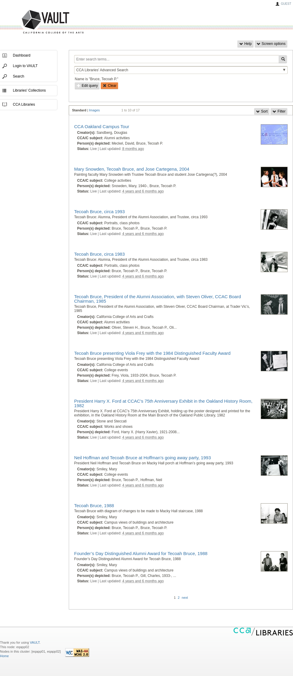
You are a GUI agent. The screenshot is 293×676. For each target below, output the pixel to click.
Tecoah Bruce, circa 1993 (99, 211)
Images (94, 110)
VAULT (30, 22)
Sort (262, 111)
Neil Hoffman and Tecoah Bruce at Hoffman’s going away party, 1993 (142, 457)
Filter (279, 111)
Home (4, 656)
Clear (109, 86)
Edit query (87, 86)
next (185, 597)
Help (245, 44)
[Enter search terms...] (176, 59)
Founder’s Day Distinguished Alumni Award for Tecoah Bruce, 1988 (140, 553)
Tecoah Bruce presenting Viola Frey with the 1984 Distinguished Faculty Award (152, 353)
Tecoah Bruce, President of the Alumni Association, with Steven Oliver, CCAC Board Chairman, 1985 (157, 299)
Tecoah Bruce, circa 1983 (99, 254)
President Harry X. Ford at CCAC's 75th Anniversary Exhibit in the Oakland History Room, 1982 (163, 403)
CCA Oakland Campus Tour (101, 126)
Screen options (271, 44)
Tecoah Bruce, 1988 (94, 505)
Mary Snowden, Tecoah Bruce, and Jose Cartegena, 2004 (131, 169)
